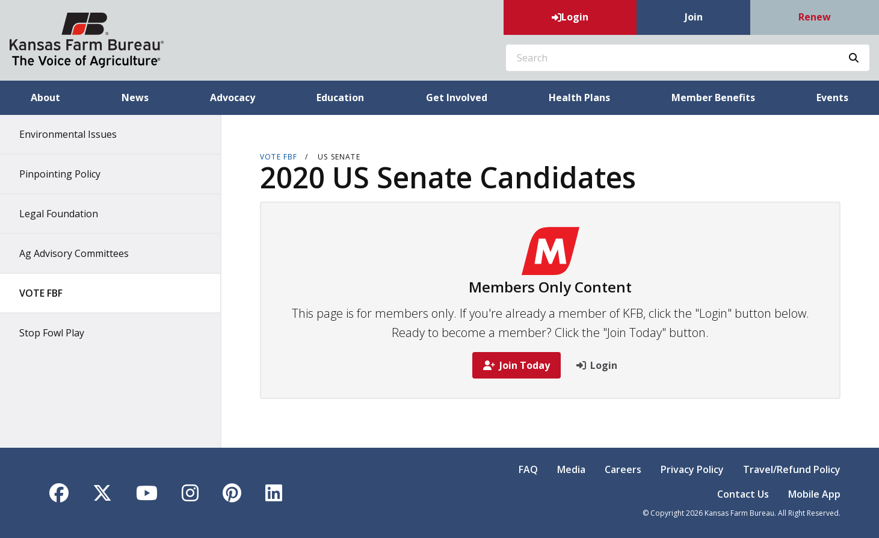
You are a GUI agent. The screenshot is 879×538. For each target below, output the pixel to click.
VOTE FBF (41, 293)
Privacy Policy (692, 469)
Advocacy (232, 97)
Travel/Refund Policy (791, 469)
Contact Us (743, 494)
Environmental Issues (68, 134)
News (135, 97)
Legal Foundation (58, 213)
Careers (623, 469)
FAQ (528, 469)
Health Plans (579, 97)
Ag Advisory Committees (74, 253)
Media (571, 469)
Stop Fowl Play (51, 332)
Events (832, 97)
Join (694, 16)
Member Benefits (713, 97)
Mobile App (814, 494)
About (45, 97)
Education (340, 97)
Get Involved (456, 97)
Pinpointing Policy (59, 174)
